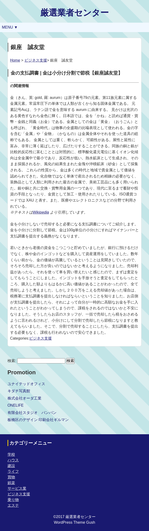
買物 (11, 477)
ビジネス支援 (35, 60)
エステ (13, 505)
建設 (11, 466)
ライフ (13, 471)
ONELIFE (16, 405)
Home (15, 60)
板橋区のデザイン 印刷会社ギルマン (38, 420)
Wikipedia (41, 212)
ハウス (13, 460)
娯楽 (11, 483)
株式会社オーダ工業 (24, 398)
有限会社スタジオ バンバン (32, 413)
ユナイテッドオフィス (26, 384)
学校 (11, 454)
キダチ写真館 (19, 391)
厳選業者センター (74, 12)
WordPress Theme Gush (74, 522)
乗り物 (13, 500)
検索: (12, 361)
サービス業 (17, 488)
